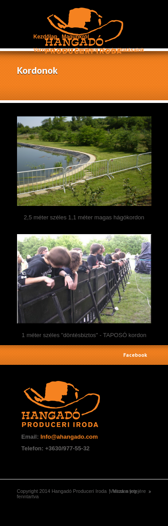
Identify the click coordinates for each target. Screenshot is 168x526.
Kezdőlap (45, 37)
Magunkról (75, 37)
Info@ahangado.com (69, 436)
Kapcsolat (46, 63)
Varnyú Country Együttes (66, 50)
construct (84, 31)
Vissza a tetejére (127, 491)
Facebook (135, 354)
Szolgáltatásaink (123, 50)
